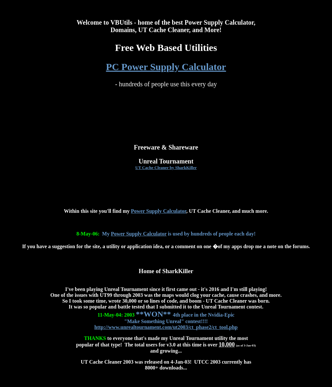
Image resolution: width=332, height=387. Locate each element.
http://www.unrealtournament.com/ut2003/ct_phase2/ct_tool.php (166, 327)
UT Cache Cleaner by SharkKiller (165, 167)
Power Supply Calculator (158, 211)
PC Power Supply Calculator (166, 66)
